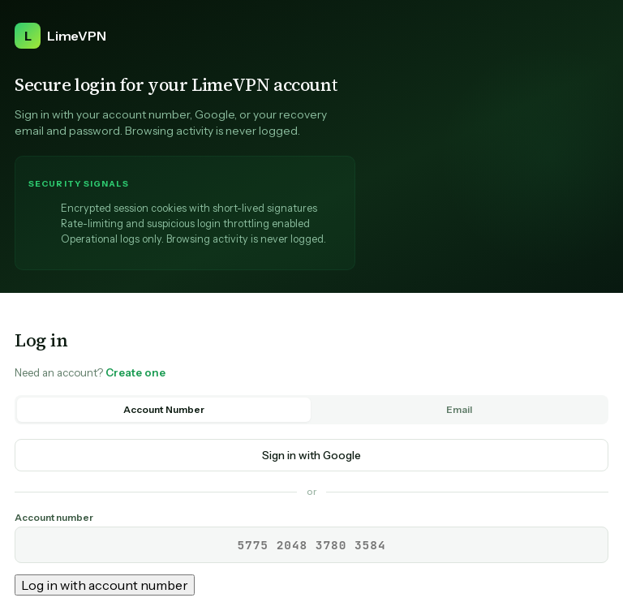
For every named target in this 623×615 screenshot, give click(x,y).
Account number (54, 517)
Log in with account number (104, 585)
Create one (135, 372)
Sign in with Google (311, 455)
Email (459, 409)
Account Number (163, 409)
